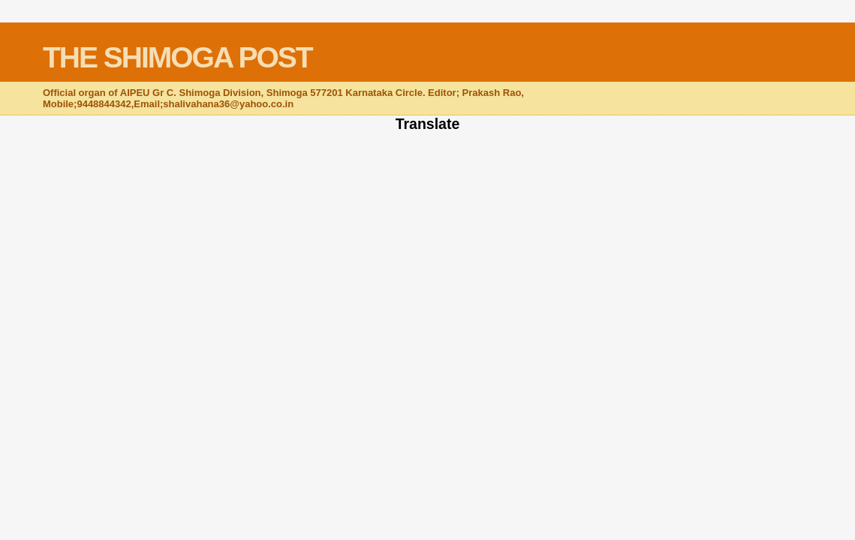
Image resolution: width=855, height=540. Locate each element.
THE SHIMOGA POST (177, 57)
